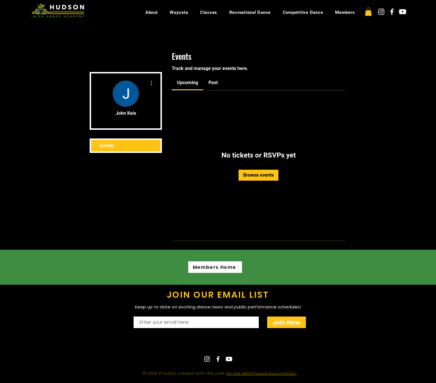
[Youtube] (402, 12)
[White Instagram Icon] (381, 12)
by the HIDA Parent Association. (262, 373)
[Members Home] (215, 267)
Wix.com (216, 373)
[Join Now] (286, 322)
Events (107, 145)
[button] (368, 12)
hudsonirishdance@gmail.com (268, 344)
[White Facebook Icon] (392, 12)
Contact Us (201, 344)
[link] (187, 82)
